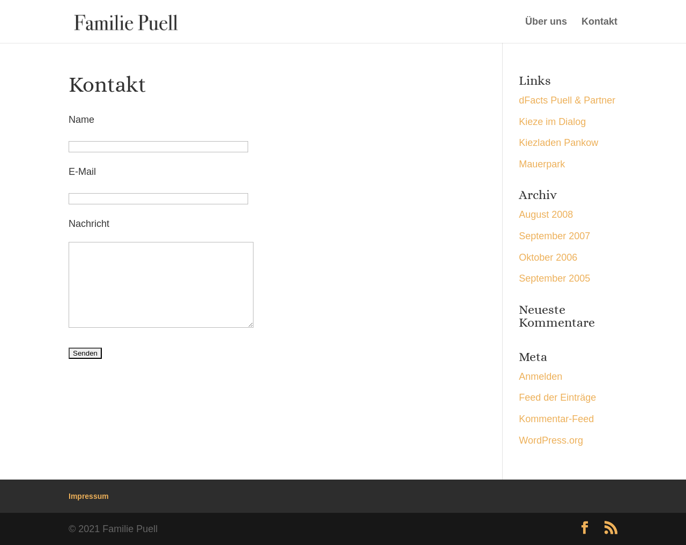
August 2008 (546, 214)
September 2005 (554, 278)
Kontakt (599, 22)
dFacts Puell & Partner (567, 100)
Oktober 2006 (548, 257)
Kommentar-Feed (556, 419)
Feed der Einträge (557, 397)
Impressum (89, 496)
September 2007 (554, 236)
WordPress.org (551, 440)
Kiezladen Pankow (558, 142)
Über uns (546, 22)
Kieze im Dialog (552, 121)
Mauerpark (542, 164)
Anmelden (540, 376)
